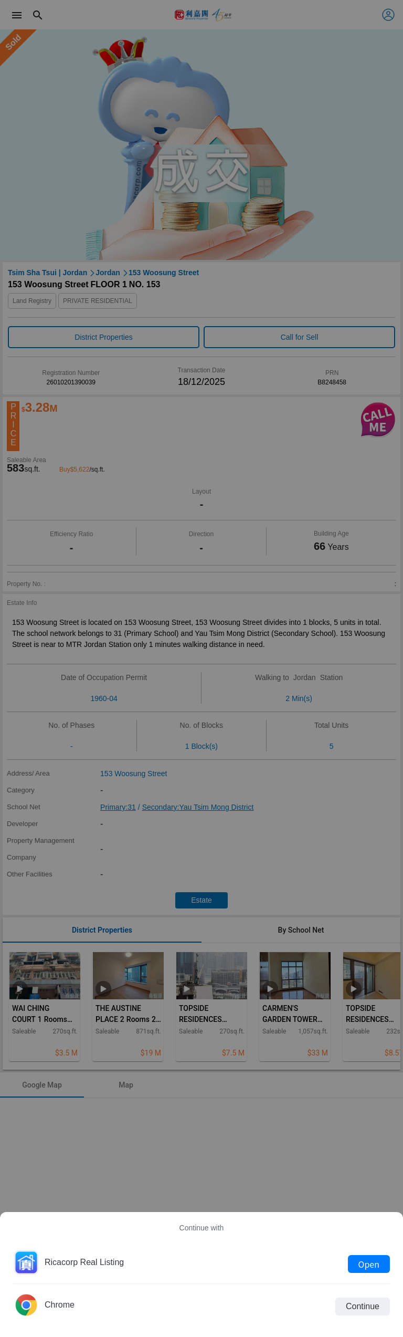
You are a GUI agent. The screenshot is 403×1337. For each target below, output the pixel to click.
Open (368, 1264)
